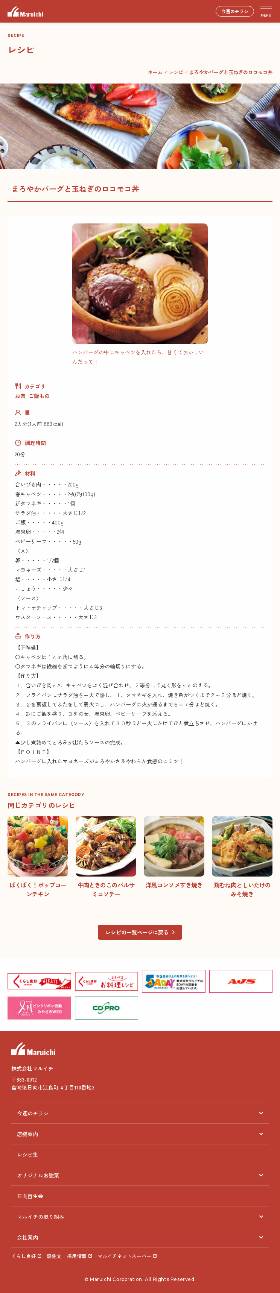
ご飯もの (39, 395)
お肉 (20, 395)
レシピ (176, 72)
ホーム (155, 72)
